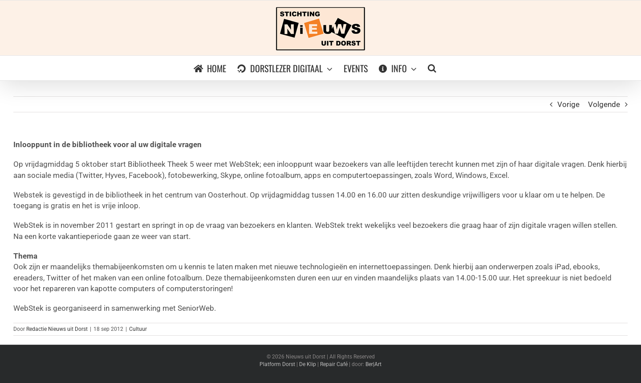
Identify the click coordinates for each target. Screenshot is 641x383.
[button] (432, 68)
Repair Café (334, 364)
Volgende (604, 104)
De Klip (307, 364)
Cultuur (138, 329)
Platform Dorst (277, 364)
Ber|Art (373, 364)
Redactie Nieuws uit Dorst (57, 329)
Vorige (568, 104)
